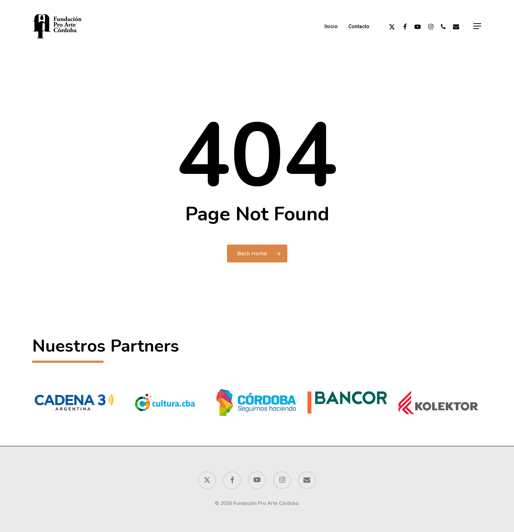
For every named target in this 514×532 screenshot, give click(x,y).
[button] (477, 26)
